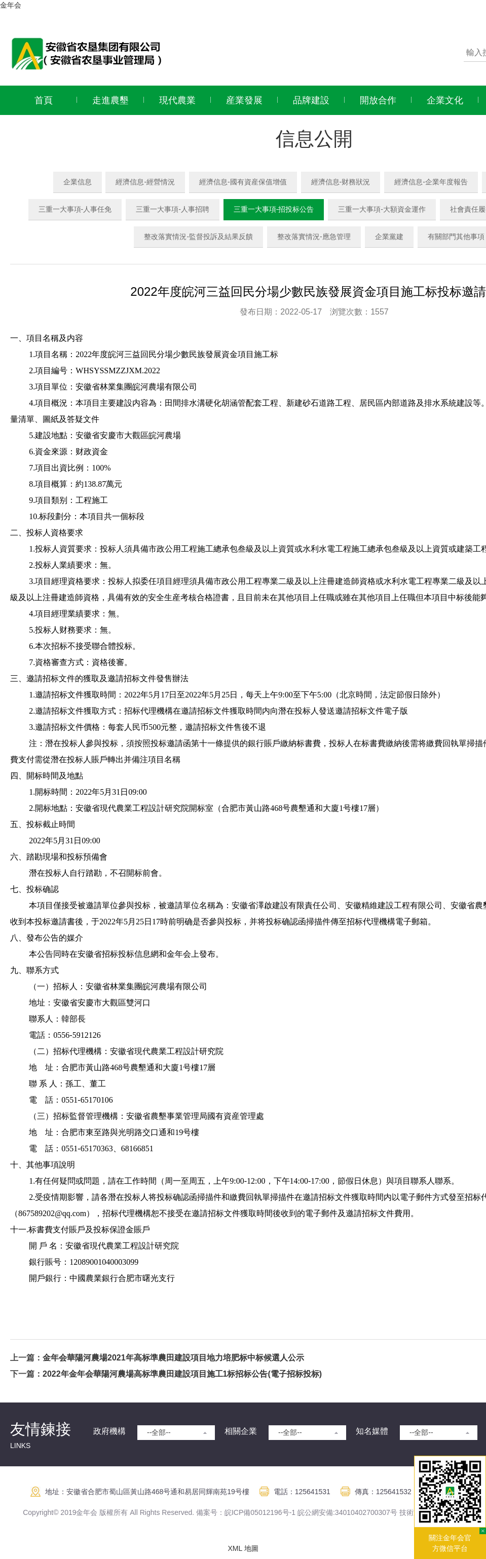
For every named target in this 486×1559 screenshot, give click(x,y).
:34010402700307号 (365, 1512)
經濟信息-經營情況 (145, 182)
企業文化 (445, 100)
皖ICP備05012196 (253, 1512)
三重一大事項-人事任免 (75, 209)
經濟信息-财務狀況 (340, 182)
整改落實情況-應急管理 (314, 236)
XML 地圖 (243, 1548)
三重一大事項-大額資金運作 (382, 209)
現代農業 (177, 100)
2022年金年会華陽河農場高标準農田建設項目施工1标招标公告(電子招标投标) (182, 1374)
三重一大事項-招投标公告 (274, 209)
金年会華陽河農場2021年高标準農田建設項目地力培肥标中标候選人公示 (173, 1357)
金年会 (10, 5)
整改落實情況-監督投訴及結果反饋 (198, 236)
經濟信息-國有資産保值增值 (243, 182)
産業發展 (244, 100)
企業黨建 (389, 236)
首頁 (43, 100)
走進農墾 (110, 100)
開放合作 (378, 100)
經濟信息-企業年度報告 (431, 182)
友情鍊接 (40, 1429)
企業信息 (77, 182)
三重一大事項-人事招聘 (172, 209)
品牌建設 (311, 100)
